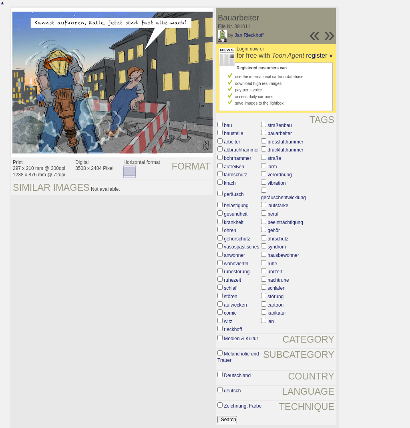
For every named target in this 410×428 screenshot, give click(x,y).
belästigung (236, 205)
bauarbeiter (279, 133)
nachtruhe (278, 280)
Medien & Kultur (241, 338)
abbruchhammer (241, 150)
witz (228, 321)
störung (275, 296)
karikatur (276, 313)
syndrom (276, 247)
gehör (273, 230)
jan (270, 321)
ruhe (272, 263)
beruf (272, 214)
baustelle (233, 133)
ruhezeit (232, 280)
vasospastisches (241, 247)
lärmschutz (235, 175)
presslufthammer (285, 142)
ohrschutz (277, 239)
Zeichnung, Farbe (242, 406)
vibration (276, 183)
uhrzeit (274, 272)
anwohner (234, 255)
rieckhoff (233, 329)
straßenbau (279, 125)
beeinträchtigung (285, 222)
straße (274, 158)
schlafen (276, 288)
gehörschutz (237, 239)
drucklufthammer (285, 150)
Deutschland (237, 375)
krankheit (233, 222)
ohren (230, 230)
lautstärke (277, 205)
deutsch (232, 391)
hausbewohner (283, 255)
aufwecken (235, 305)
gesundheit (235, 214)
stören (230, 296)
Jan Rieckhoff (249, 35)
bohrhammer (237, 158)
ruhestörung (236, 272)
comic (230, 313)
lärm (272, 167)
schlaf (230, 288)
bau (228, 125)
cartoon (275, 305)
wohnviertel (236, 263)
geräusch (233, 194)
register (319, 55)
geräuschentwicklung (283, 197)
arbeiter (232, 142)
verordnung (279, 175)
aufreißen (234, 167)
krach (229, 183)
